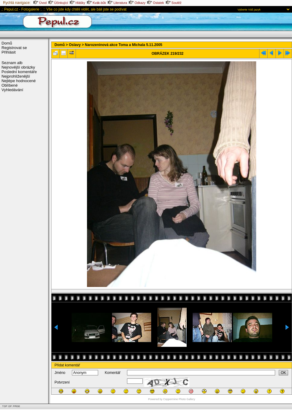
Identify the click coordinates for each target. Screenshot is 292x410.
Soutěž (174, 3)
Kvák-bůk (96, 3)
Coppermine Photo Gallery (179, 399)
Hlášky (77, 3)
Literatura (117, 3)
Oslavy (75, 45)
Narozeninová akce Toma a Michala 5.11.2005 (123, 45)
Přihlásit (9, 52)
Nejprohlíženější (16, 76)
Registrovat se (14, 47)
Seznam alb (12, 62)
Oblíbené (10, 85)
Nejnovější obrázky (18, 67)
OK (283, 373)
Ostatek (155, 3)
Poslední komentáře (19, 71)
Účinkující (58, 3)
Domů (7, 43)
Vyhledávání (12, 90)
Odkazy (137, 3)
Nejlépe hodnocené (19, 81)
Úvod (40, 3)
